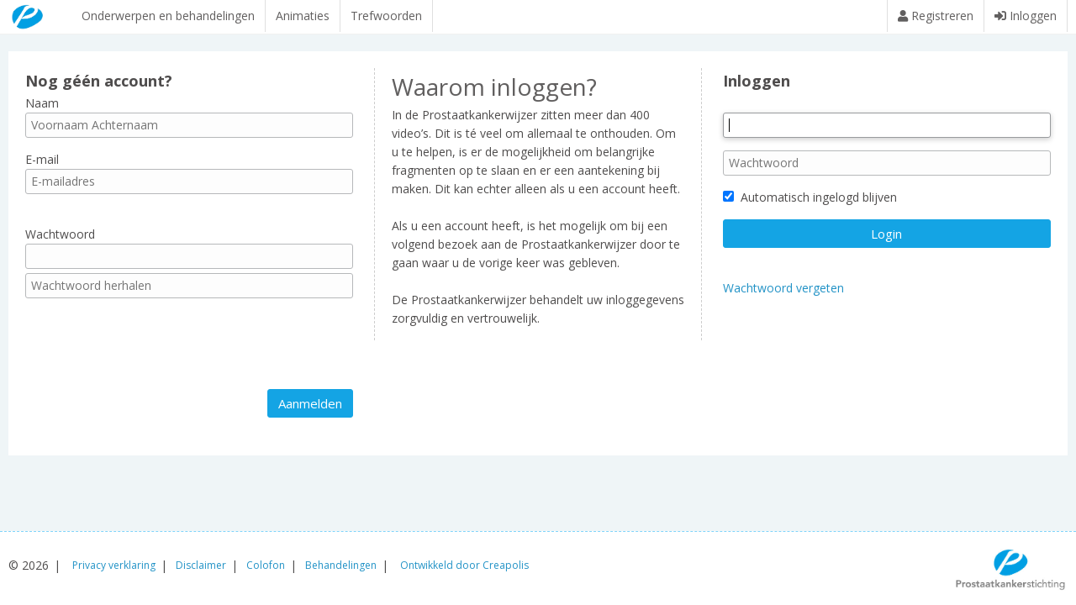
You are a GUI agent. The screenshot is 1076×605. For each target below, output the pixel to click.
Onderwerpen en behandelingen (168, 16)
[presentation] (153, 352)
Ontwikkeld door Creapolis (464, 565)
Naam (42, 110)
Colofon (265, 565)
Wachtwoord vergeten (783, 296)
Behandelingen (341, 565)
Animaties (303, 16)
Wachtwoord (60, 242)
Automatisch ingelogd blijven (810, 205)
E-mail (42, 168)
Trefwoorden (386, 16)
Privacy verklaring (114, 565)
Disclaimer (201, 565)
